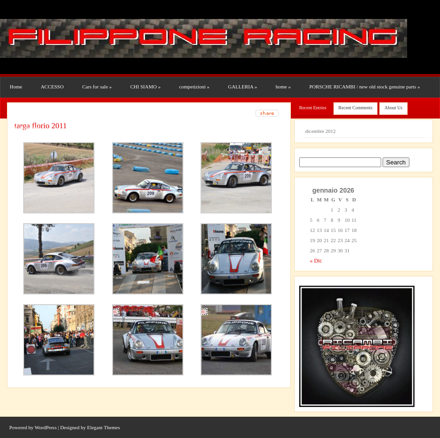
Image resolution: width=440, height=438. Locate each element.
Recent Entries (313, 107)
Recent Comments (356, 107)
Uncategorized (24, 127)
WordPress (46, 427)
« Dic (316, 260)
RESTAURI (24, 107)
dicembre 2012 (320, 131)
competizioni (194, 86)
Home (16, 86)
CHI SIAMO (145, 86)
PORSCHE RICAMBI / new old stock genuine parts (364, 86)
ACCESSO (52, 86)
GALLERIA (242, 86)
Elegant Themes (103, 427)
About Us (393, 107)
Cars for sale (97, 86)
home (283, 86)
